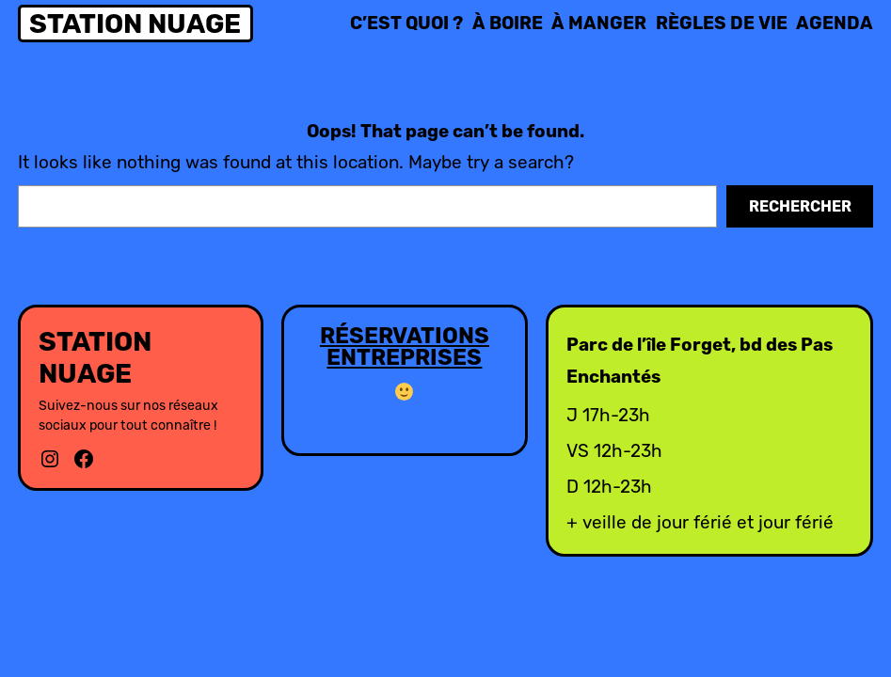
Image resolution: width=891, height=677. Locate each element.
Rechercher (800, 206)
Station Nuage (135, 23)
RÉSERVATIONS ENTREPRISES (404, 347)
